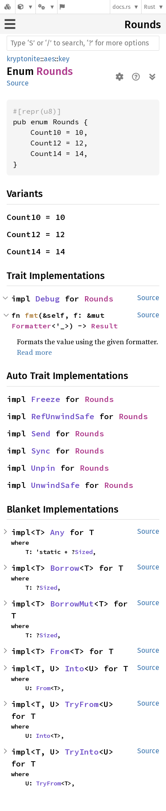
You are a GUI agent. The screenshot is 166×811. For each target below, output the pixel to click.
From (59, 651)
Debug (47, 299)
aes (49, 59)
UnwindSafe (55, 485)
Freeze (45, 399)
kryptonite (23, 59)
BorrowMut (72, 604)
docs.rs (121, 7)
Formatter (31, 325)
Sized (84, 552)
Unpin (43, 468)
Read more (34, 352)
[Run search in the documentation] (83, 43)
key (63, 59)
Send (40, 433)
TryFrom (82, 704)
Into (74, 668)
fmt (31, 315)
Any (57, 532)
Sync (40, 451)
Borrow (64, 568)
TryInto (82, 752)
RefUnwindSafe (62, 416)
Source (18, 83)
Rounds (142, 25)
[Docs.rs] (7, 7)
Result (104, 325)
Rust (149, 7)
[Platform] (46, 7)
